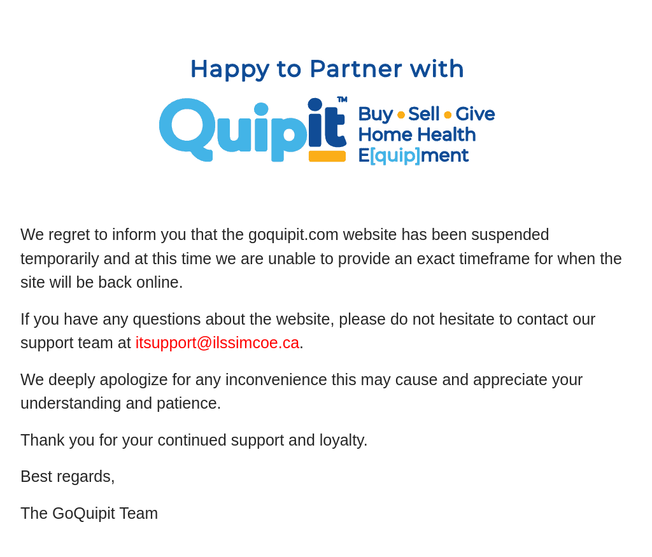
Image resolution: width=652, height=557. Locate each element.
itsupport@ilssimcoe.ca (217, 342)
